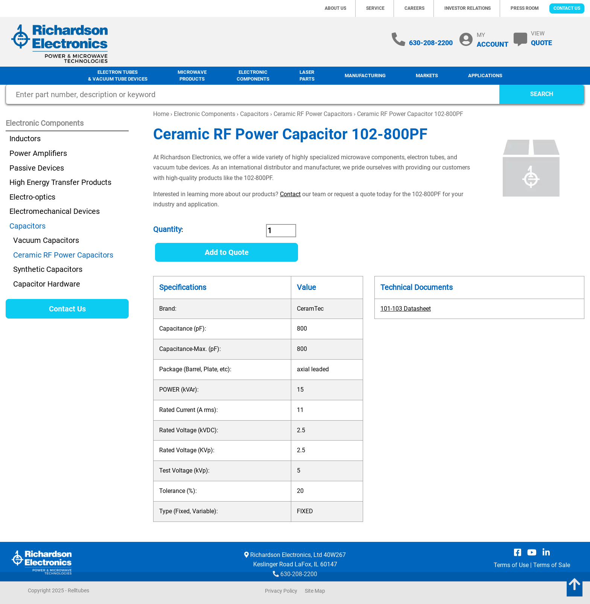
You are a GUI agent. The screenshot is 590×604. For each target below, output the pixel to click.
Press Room (525, 8)
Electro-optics (32, 196)
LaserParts (307, 75)
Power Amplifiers (38, 153)
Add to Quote (227, 252)
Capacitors (254, 113)
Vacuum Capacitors (46, 240)
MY (492, 40)
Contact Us (567, 8)
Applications (485, 75)
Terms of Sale (551, 565)
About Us (335, 8)
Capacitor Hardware (46, 283)
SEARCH (541, 94)
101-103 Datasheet (405, 308)
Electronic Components (253, 75)
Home (161, 113)
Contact (290, 194)
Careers (414, 8)
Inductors (25, 138)
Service (375, 8)
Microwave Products (192, 75)
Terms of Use (511, 565)
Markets (427, 75)
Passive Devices (36, 167)
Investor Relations (467, 8)
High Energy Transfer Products (60, 182)
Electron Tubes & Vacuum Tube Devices (118, 75)
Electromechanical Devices (54, 211)
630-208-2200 (431, 43)
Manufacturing (365, 75)
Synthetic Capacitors (47, 269)
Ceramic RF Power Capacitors (313, 113)
